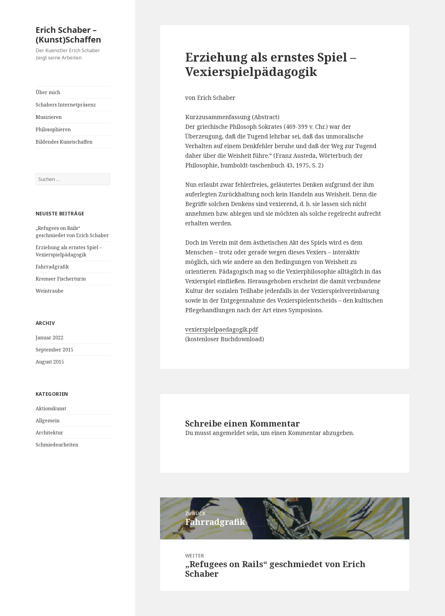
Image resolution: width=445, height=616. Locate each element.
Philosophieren (53, 129)
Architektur (49, 432)
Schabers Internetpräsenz (66, 104)
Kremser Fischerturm (61, 278)
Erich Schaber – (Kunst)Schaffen (68, 34)
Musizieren (49, 117)
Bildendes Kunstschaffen (64, 141)
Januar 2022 (49, 337)
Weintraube (49, 290)
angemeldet (229, 433)
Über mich (48, 92)
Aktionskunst (51, 408)
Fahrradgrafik (52, 266)
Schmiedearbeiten (57, 444)
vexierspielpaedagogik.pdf (221, 329)
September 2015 (54, 349)
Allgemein (48, 420)
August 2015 (50, 361)
